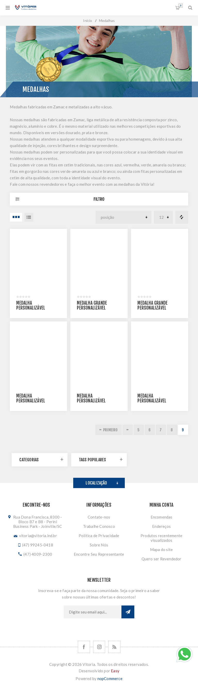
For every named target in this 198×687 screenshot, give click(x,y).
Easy (115, 670)
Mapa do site (161, 549)
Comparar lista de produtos (181, 217)
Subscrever (127, 611)
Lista (28, 217)
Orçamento (181, 5)
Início (87, 20)
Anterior (127, 430)
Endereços (161, 526)
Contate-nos (99, 517)
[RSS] (114, 647)
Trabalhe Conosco (99, 526)
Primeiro (110, 429)
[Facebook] (84, 647)
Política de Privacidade (99, 535)
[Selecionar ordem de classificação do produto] (123, 217)
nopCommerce (109, 678)
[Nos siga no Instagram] (99, 647)
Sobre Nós (99, 545)
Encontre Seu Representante (99, 554)
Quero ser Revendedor (162, 558)
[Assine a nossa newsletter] (92, 611)
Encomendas (161, 517)
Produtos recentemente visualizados (161, 538)
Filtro (99, 199)
